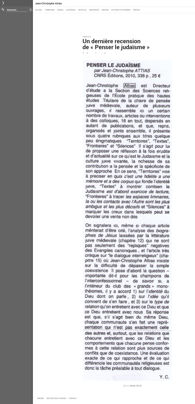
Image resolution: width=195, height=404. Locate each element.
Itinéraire (49, 10)
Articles (82, 10)
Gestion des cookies (56, 398)
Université (94, 10)
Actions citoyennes (121, 10)
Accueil (38, 10)
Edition (105, 10)
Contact (73, 398)
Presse (136, 10)
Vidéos (60, 10)
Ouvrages (71, 10)
